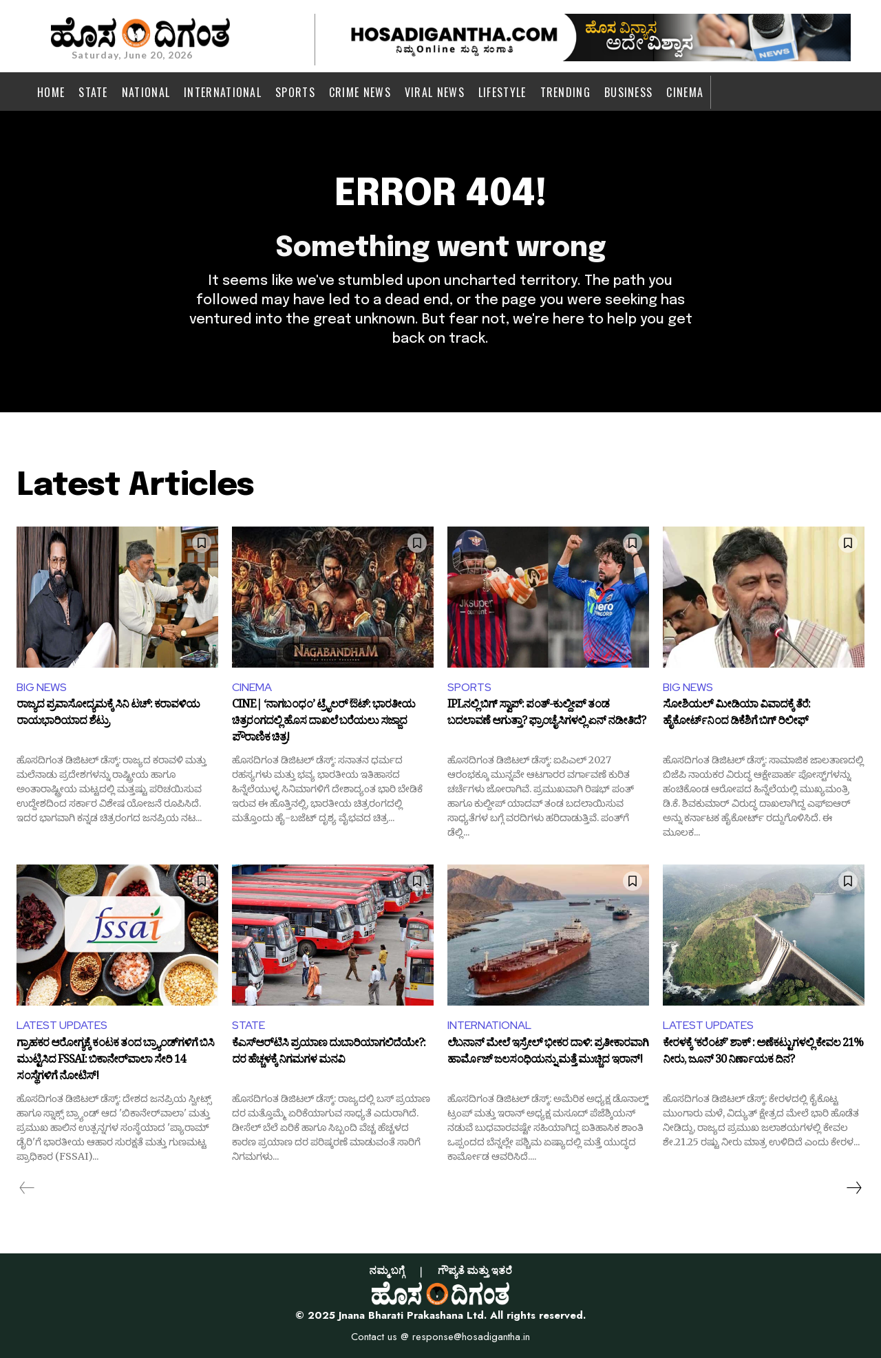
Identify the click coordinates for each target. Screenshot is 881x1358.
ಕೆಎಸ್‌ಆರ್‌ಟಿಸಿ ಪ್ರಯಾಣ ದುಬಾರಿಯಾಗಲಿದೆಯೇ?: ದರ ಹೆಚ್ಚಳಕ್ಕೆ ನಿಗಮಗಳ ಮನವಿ (328, 1053)
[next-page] (853, 1188)
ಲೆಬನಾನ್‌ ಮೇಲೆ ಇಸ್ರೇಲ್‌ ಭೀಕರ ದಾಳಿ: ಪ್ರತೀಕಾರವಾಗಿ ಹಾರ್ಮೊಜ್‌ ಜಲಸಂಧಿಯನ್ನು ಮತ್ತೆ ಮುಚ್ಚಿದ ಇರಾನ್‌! (547, 1053)
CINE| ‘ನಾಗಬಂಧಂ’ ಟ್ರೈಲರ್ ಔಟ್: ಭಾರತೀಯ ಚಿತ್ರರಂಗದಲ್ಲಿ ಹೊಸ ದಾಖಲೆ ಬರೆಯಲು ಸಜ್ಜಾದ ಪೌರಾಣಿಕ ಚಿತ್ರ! (323, 722)
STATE (248, 1025)
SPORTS (469, 687)
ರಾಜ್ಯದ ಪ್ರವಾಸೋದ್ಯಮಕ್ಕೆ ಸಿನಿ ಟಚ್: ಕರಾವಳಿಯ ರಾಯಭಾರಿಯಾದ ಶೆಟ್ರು (108, 715)
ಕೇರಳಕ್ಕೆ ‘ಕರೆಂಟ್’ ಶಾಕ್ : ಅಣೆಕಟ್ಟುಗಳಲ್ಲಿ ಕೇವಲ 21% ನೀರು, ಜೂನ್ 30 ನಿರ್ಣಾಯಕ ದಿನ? (763, 1053)
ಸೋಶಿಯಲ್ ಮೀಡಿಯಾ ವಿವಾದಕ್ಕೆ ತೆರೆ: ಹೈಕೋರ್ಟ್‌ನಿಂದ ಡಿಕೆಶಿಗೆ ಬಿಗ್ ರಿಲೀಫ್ (736, 715)
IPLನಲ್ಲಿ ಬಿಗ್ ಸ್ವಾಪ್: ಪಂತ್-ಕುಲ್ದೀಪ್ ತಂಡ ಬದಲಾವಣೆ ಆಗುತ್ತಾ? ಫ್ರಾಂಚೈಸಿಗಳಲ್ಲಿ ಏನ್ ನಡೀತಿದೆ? (546, 715)
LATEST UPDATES (62, 1025)
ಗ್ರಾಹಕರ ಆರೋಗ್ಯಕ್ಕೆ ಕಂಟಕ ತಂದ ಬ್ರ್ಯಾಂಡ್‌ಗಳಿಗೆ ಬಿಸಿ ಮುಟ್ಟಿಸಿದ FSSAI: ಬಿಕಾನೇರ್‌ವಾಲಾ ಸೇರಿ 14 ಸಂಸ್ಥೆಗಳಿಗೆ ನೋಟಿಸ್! (115, 1061)
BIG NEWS (42, 687)
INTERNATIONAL (489, 1025)
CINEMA (252, 687)
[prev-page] (27, 1188)
